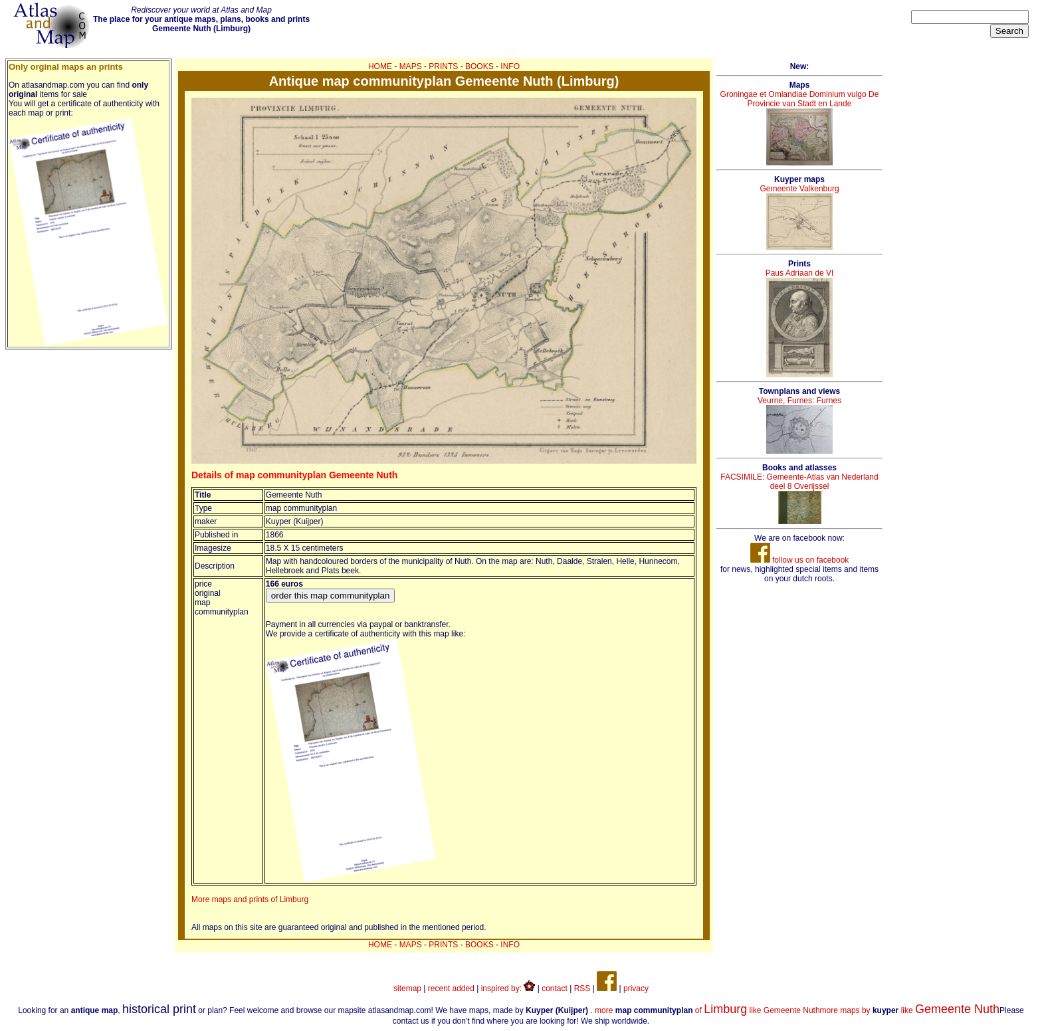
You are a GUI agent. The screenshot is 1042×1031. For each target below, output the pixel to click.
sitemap (407, 988)
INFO (510, 66)
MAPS (410, 66)
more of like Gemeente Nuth (707, 1010)
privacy (636, 988)
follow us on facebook (799, 560)
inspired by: (508, 988)
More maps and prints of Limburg (249, 899)
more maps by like (909, 1010)
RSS (582, 988)
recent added (451, 988)
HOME (380, 66)
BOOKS (479, 66)
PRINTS (443, 66)
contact (555, 988)
